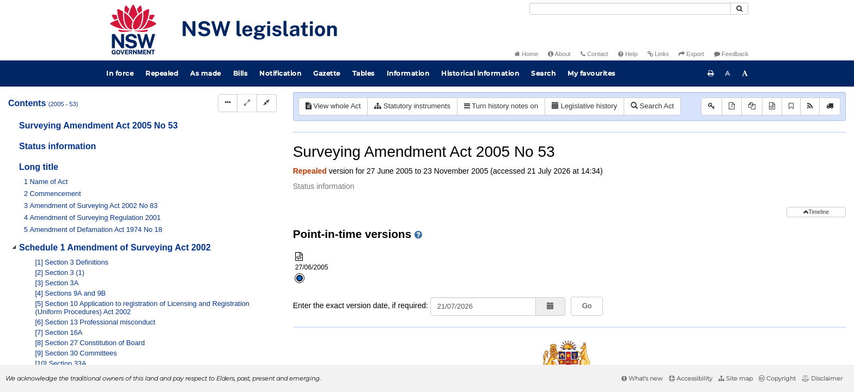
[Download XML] (772, 106)
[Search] (630, 9)
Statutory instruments (412, 106)
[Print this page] (710, 73)
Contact (594, 54)
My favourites (591, 73)
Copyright (777, 378)
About (559, 54)
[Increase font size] (745, 73)
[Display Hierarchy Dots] (227, 103)
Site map (735, 378)
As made (205, 73)
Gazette (326, 73)
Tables (363, 73)
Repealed (161, 73)
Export (691, 54)
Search (543, 73)
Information (408, 73)
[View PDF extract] (751, 106)
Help (628, 54)
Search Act (652, 106)
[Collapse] (267, 103)
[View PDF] (732, 106)
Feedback (731, 54)
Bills (240, 73)
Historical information (480, 73)
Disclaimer (822, 378)
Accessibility (690, 378)
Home (526, 54)
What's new (642, 378)
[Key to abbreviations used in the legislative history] (711, 106)
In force (119, 73)
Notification (280, 73)
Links (658, 54)
